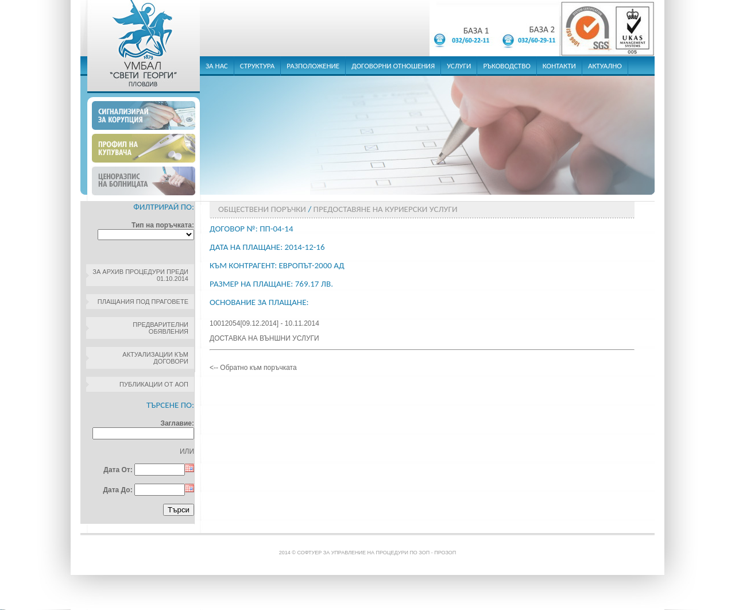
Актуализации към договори (155, 358)
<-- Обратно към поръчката (253, 368)
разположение (313, 65)
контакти (559, 65)
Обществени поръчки (262, 209)
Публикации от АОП (153, 384)
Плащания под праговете (143, 301)
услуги (459, 65)
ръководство (506, 65)
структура (257, 65)
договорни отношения (393, 65)
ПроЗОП (445, 552)
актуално (605, 65)
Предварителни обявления (160, 328)
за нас (217, 65)
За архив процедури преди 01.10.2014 (140, 275)
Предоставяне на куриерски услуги (386, 209)
